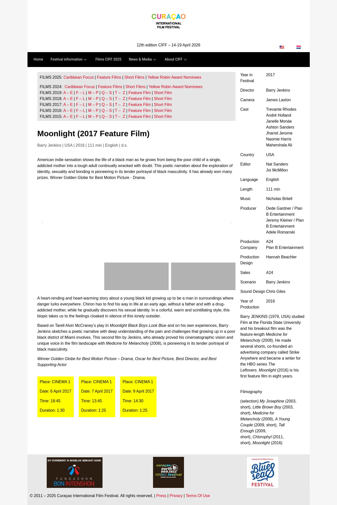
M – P (93, 93)
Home (39, 59)
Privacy (176, 496)
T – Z (120, 93)
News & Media (145, 59)
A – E (68, 93)
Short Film (162, 93)
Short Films (134, 77)
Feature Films (109, 77)
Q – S (107, 93)
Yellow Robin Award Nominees (174, 77)
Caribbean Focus (79, 77)
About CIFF (180, 59)
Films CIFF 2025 (110, 59)
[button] (42, 222)
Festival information (70, 59)
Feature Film (140, 93)
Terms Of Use (198, 496)
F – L (80, 93)
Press (161, 496)
